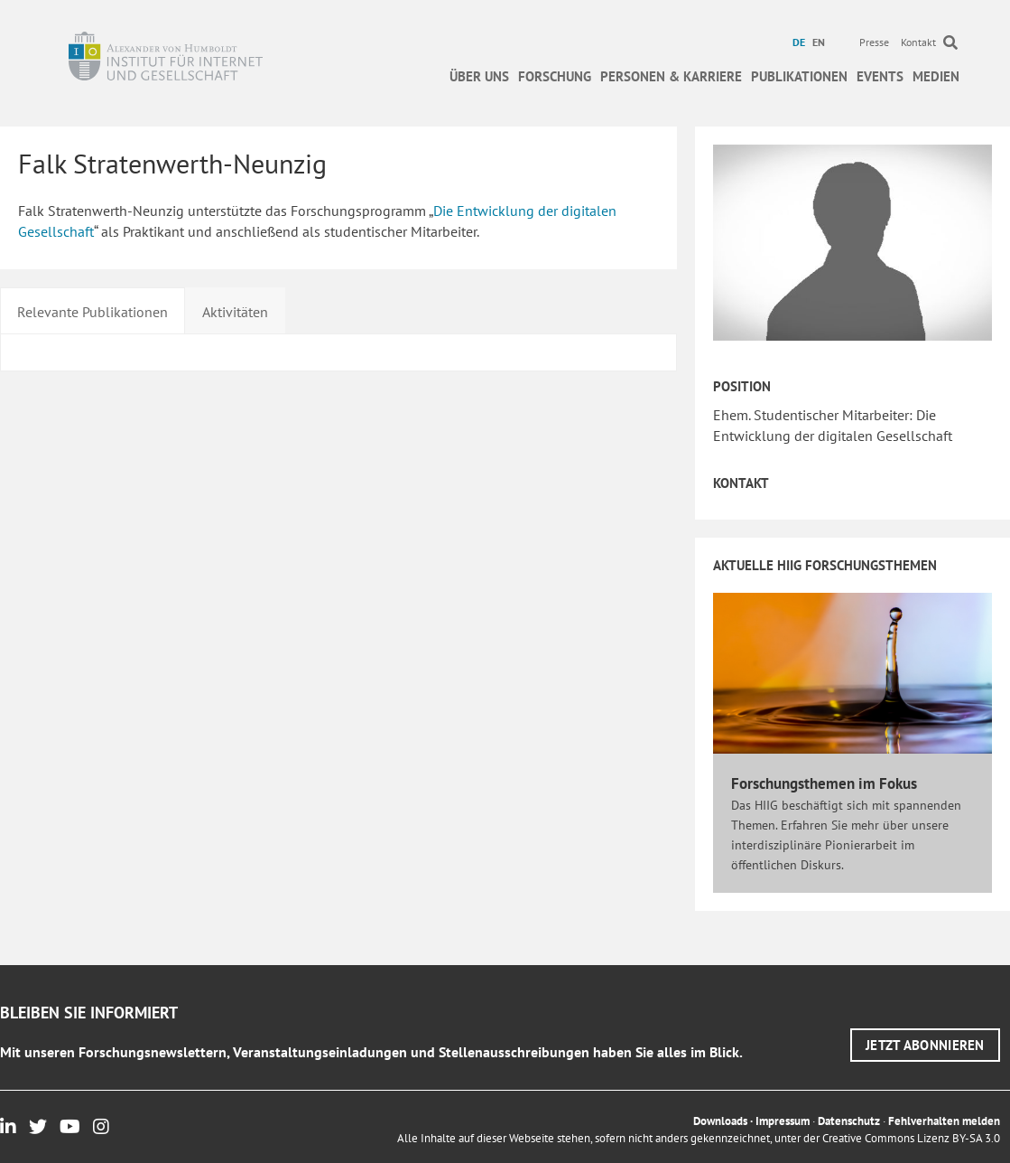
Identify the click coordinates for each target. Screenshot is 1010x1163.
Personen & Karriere (671, 76)
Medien (936, 76)
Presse (874, 42)
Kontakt (918, 42)
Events (880, 76)
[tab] (92, 310)
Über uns (479, 76)
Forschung (554, 76)
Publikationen (799, 76)
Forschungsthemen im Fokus (824, 783)
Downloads (720, 1121)
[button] (925, 1045)
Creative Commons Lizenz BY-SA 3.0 (911, 1138)
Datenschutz (849, 1121)
